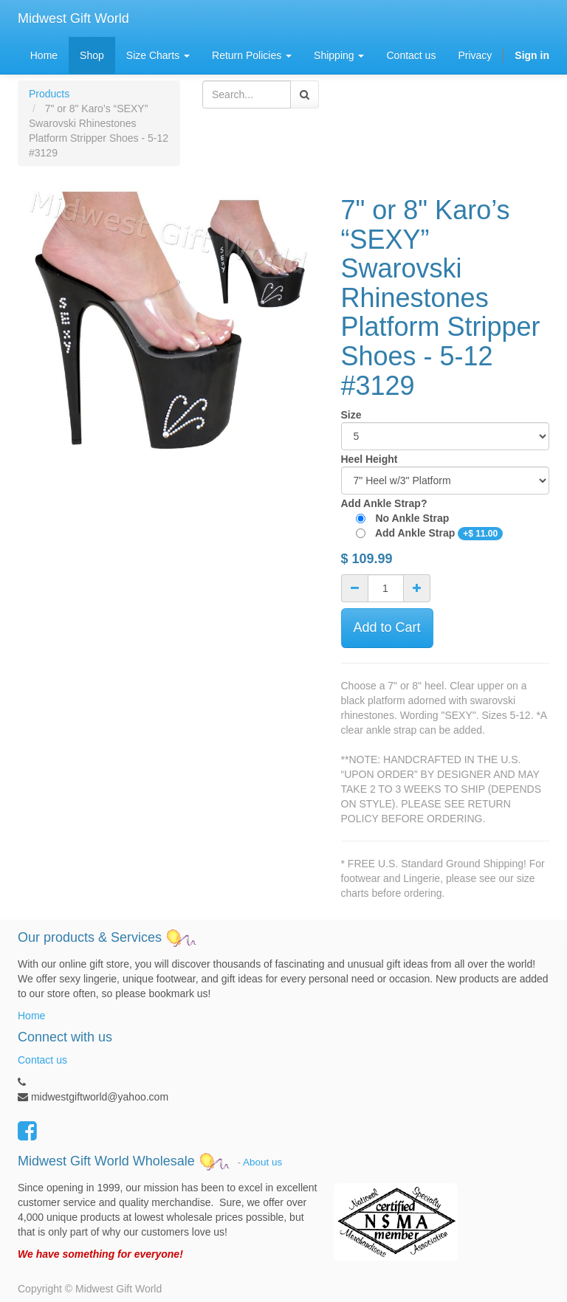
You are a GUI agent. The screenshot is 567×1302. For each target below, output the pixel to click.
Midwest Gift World (73, 18)
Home (31, 1016)
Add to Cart (387, 627)
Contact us (42, 1060)
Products (49, 94)
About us (262, 1161)
